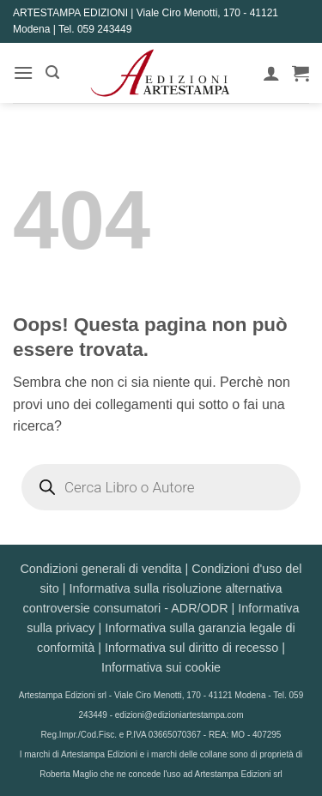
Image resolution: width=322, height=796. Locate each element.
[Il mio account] (271, 73)
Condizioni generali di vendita (100, 569)
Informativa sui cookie (161, 667)
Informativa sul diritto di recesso (191, 647)
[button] (23, 72)
